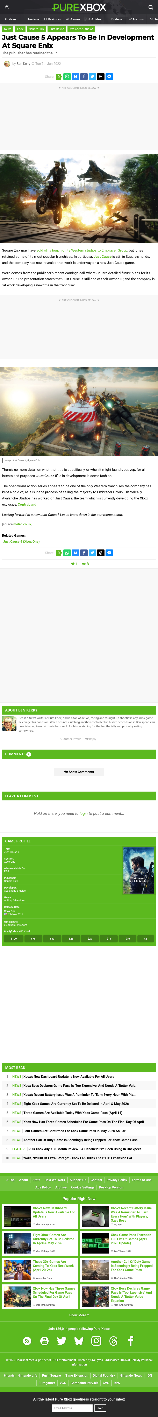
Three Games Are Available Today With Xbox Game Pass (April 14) (67, 1113)
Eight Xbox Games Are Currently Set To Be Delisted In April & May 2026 (70, 1104)
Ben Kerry (23, 64)
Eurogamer (47, 1383)
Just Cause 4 (11, 852)
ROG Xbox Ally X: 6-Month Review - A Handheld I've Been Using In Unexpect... (78, 1149)
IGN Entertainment (64, 1360)
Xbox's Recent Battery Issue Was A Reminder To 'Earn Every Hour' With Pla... (74, 1095)
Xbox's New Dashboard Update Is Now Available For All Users (63, 1077)
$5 (145, 938)
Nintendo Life (27, 1375)
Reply (90, 739)
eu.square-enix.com (15, 924)
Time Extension (76, 1375)
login (84, 813)
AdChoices (112, 1360)
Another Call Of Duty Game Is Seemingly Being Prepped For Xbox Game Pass (74, 1140)
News (7, 29)
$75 (33, 938)
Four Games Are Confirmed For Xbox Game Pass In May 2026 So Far (68, 1131)
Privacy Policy (117, 1180)
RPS (117, 1383)
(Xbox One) (21, 541)
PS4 (6, 871)
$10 (127, 938)
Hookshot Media (26, 1360)
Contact (96, 1180)
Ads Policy (43, 1187)
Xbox (20, 29)
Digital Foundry (104, 1375)
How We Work (54, 1180)
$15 (109, 938)
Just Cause (57, 29)
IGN (149, 1375)
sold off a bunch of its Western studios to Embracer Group (81, 250)
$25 (71, 938)
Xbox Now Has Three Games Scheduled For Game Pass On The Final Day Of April (78, 1122)
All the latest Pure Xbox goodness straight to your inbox (79, 1399)
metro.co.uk (22, 524)
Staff (36, 1180)
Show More (79, 1315)
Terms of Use (142, 1180)
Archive (61, 1187)
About (23, 1180)
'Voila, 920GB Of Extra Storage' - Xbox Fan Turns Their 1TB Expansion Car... (73, 1158)
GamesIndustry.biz (84, 1383)
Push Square (51, 1375)
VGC (63, 1383)
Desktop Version (111, 1187)
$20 (90, 938)
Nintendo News (131, 1375)
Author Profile (70, 739)
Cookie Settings (82, 1187)
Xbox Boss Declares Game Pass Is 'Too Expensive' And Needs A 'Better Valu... (75, 1086)
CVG (106, 1383)
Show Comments (79, 772)
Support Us (78, 1180)
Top (10, 1180)
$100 (14, 938)
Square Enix (36, 29)
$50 (52, 938)
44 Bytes (97, 1360)
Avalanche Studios (81, 29)
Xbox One (9, 861)
